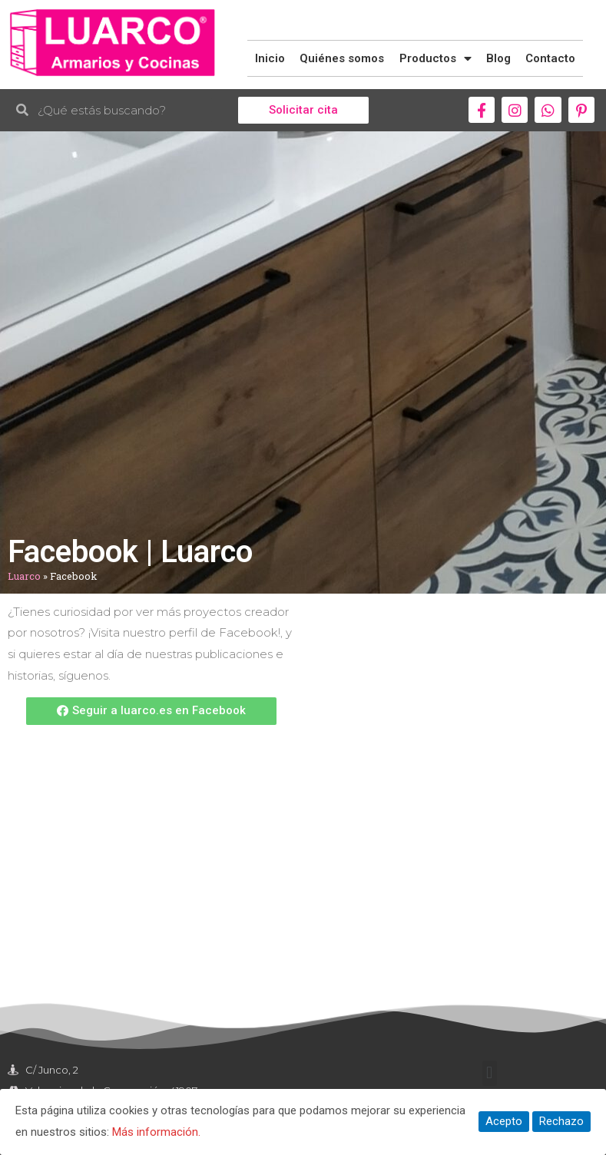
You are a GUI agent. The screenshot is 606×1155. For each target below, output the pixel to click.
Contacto (550, 58)
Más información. (156, 1132)
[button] (303, 110)
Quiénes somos (342, 58)
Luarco (24, 576)
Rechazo (561, 1121)
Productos (435, 59)
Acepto (503, 1121)
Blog (498, 58)
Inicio (270, 58)
